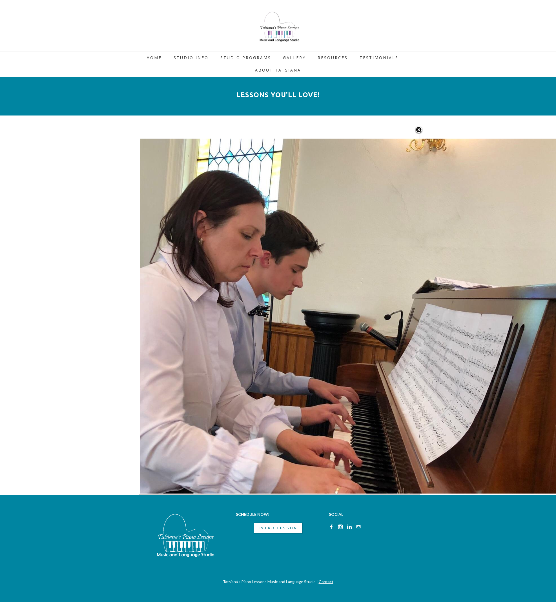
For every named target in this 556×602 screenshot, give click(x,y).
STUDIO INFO (191, 57)
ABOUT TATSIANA (278, 70)
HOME (154, 57)
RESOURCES (333, 57)
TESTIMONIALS (379, 57)
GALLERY (294, 57)
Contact (326, 581)
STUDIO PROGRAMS (245, 57)
